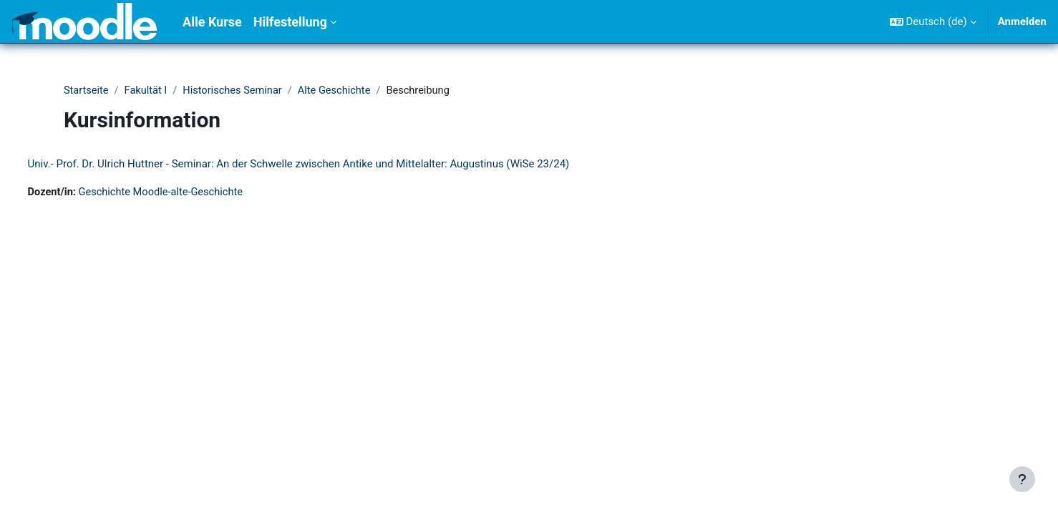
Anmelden (1022, 21)
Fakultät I (148, 90)
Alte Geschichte (341, 90)
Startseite (87, 90)
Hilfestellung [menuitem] (290, 21)
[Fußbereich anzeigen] (1022, 479)
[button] (933, 21)
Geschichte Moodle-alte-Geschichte (191, 193)
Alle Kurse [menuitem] (212, 21)
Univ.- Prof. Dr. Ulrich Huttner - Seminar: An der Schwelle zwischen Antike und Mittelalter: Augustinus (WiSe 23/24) (325, 164)
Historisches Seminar (236, 90)
